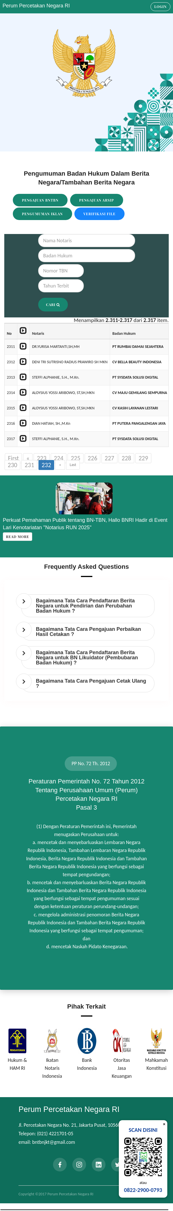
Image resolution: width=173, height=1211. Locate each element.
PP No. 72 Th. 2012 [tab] (91, 763)
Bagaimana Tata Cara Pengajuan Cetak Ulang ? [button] (91, 683)
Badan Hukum (124, 333)
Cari (53, 304)
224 (58, 458)
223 (41, 458)
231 (29, 465)
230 (12, 465)
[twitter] (118, 1164)
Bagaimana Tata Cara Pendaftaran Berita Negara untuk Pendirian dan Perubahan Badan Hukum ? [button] (85, 606)
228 (126, 458)
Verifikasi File (100, 214)
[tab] (87, 605)
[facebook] (60, 1164)
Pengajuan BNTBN (40, 200)
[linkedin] (98, 1164)
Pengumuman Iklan (42, 214)
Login (160, 6)
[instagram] (79, 1164)
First (13, 458)
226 (92, 458)
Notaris (38, 333)
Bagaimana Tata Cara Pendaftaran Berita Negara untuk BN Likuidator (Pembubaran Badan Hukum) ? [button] (87, 658)
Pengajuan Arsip (96, 200)
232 (46, 465)
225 (75, 458)
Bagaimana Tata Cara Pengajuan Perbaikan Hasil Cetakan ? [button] (88, 631)
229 (143, 458)
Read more (17, 536)
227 (109, 458)
